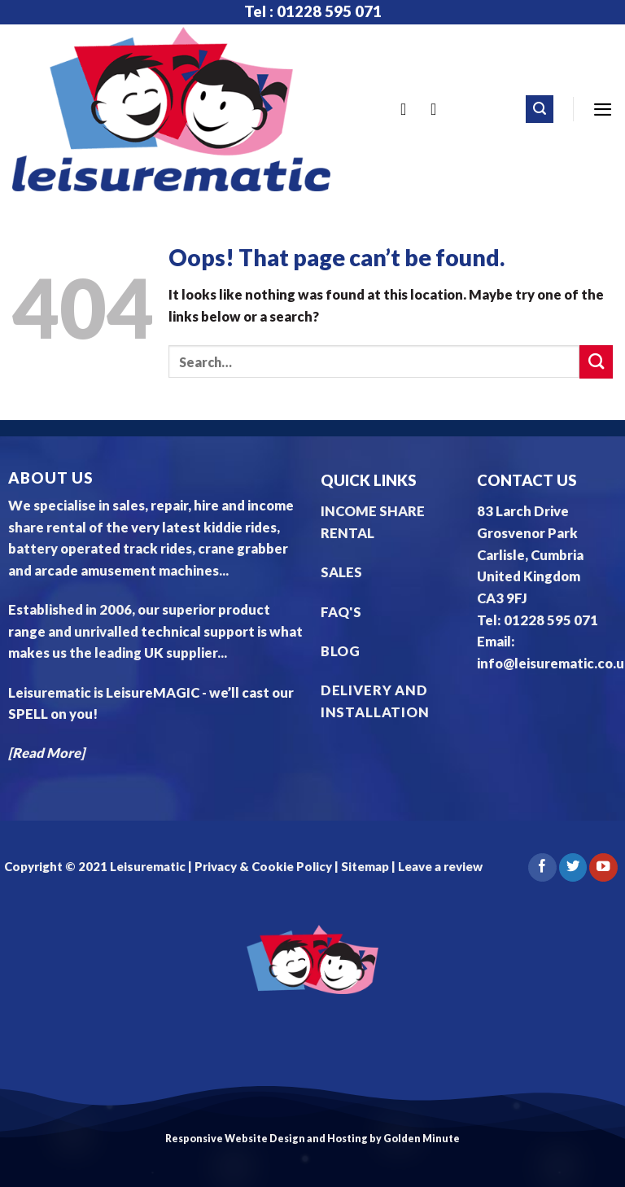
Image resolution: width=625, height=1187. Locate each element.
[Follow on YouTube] (603, 867)
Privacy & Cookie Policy (262, 866)
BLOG (341, 651)
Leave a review (440, 866)
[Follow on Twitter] (573, 867)
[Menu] (602, 109)
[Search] (539, 109)
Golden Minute (421, 1138)
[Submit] (596, 362)
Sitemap (365, 866)
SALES (341, 572)
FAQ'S (341, 612)
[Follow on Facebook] (542, 867)
